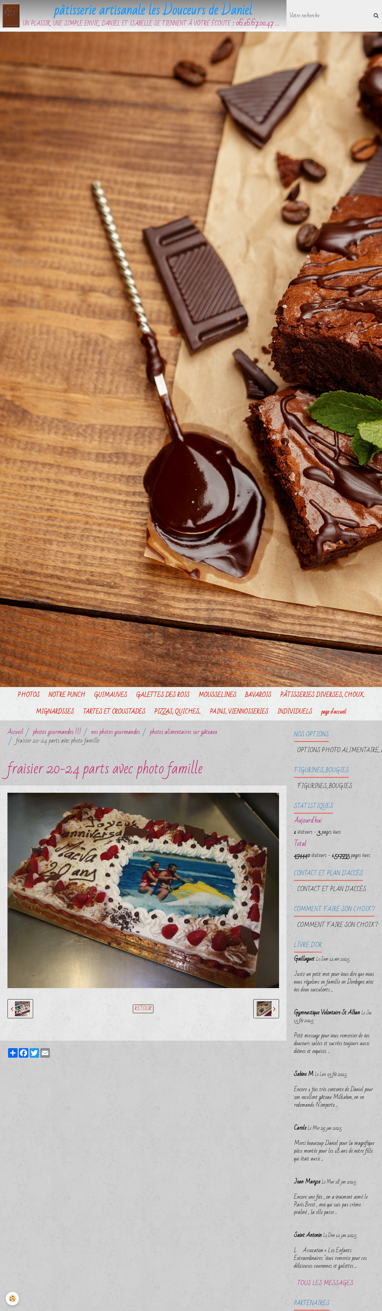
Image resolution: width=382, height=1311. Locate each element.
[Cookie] (12, 1298)
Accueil (15, 733)
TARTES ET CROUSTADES (114, 713)
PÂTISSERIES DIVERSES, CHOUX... (322, 696)
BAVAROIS (258, 696)
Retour (143, 1009)
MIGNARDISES (55, 713)
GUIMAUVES (110, 696)
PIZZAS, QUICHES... (177, 713)
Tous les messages (325, 1284)
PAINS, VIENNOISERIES (239, 713)
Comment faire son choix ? (337, 926)
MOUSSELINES (217, 696)
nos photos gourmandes (115, 733)
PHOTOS (29, 696)
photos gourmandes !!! (57, 733)
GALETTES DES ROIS (163, 696)
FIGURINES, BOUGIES (324, 787)
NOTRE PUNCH (67, 696)
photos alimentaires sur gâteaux (183, 733)
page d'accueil (333, 713)
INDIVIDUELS (294, 713)
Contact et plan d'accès (331, 890)
